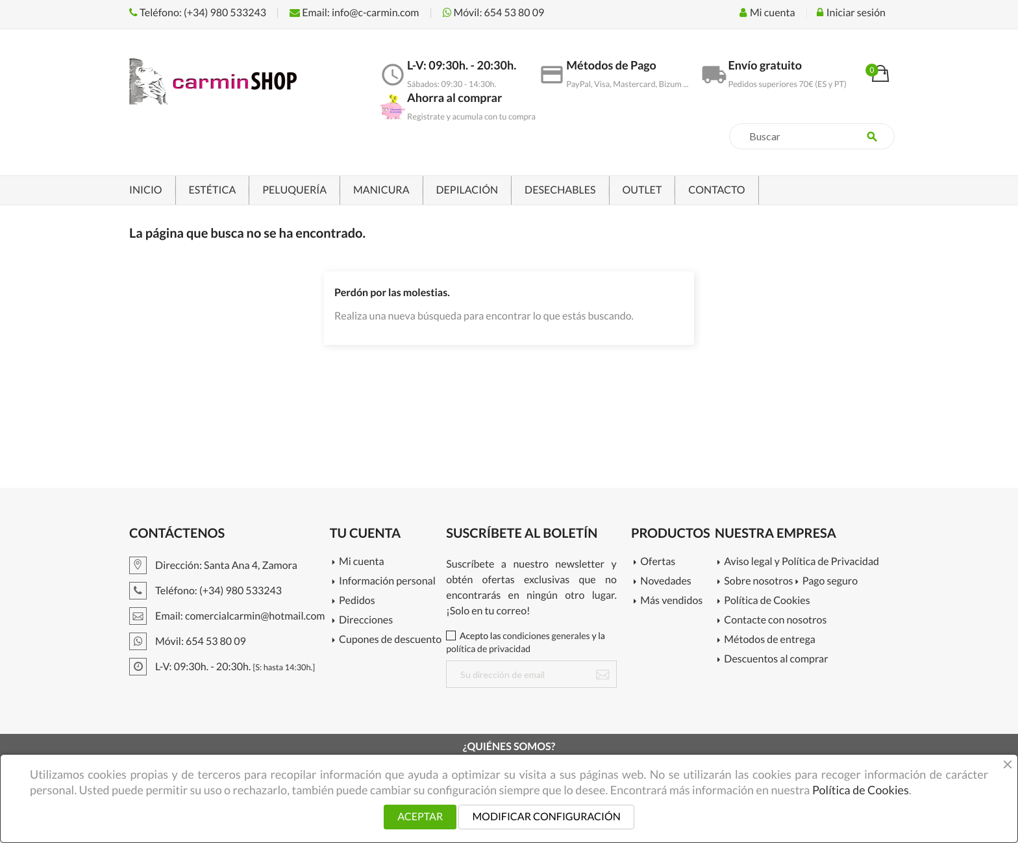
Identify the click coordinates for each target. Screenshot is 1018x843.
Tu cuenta (365, 533)
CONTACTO (716, 190)
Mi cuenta (361, 562)
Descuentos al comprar (776, 659)
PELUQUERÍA (294, 190)
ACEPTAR (420, 817)
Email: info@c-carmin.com (354, 12)
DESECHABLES (560, 190)
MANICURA (381, 190)
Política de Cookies (767, 601)
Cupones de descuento (390, 640)
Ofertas (657, 562)
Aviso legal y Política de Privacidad (801, 562)
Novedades (665, 581)
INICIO (145, 190)
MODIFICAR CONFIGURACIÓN (546, 817)
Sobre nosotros (758, 581)
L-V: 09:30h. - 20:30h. (222, 667)
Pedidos (357, 601)
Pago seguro (830, 581)
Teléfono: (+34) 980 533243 (197, 12)
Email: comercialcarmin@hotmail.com (227, 616)
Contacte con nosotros (775, 620)
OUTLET (642, 190)
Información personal (387, 581)
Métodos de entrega (769, 640)
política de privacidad (488, 648)
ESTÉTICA (212, 190)
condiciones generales (546, 635)
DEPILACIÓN (467, 190)
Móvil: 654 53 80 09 (494, 12)
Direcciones (366, 620)
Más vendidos (671, 601)
